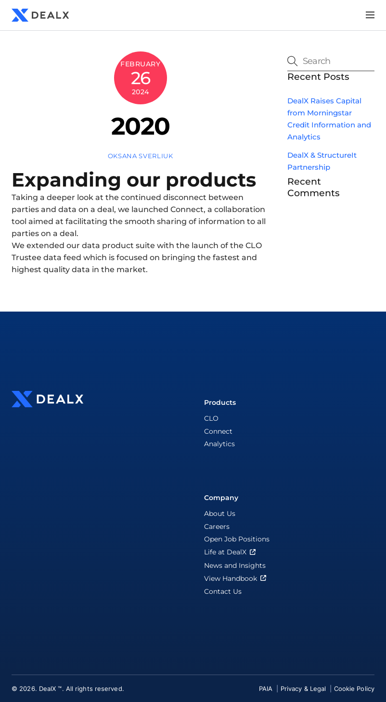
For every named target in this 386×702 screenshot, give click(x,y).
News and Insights (235, 565)
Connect (218, 431)
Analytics (219, 443)
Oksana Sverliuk (140, 156)
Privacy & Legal (304, 688)
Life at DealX (230, 552)
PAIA (267, 688)
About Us (219, 513)
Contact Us (223, 591)
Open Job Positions (237, 539)
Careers (217, 526)
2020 (140, 126)
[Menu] (370, 15)
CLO (211, 418)
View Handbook (236, 578)
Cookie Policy (354, 688)
